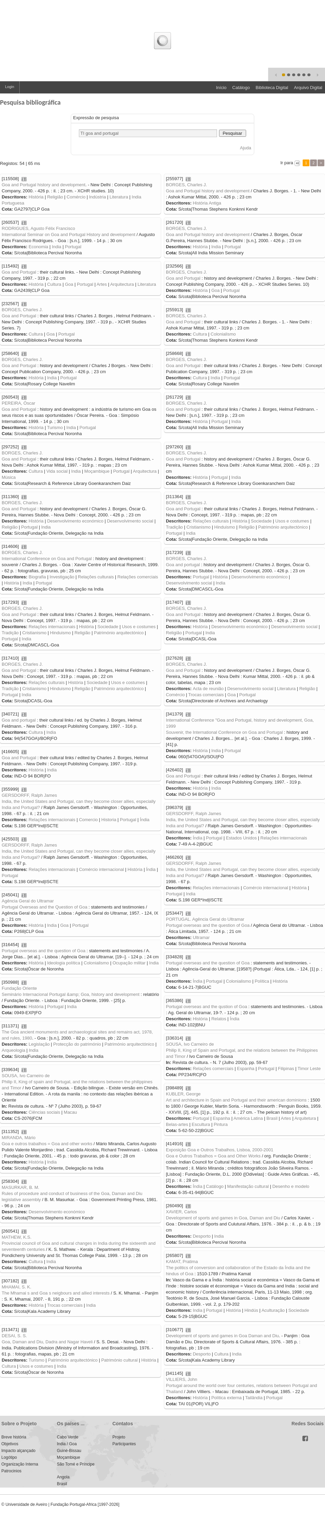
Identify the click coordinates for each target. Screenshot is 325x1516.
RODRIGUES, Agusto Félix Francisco (38, 228)
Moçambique (96, 471)
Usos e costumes (292, 521)
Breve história (13, 1437)
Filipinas (286, 1068)
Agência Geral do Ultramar (28, 900)
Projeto (118, 1437)
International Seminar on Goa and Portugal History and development (68, 234)
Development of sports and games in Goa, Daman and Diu (223, 1217)
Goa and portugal (183, 564)
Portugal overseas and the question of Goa (208, 925)
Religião (55, 196)
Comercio (88, 819)
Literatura (118, 196)
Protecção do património (77, 1044)
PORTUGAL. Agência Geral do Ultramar (205, 919)
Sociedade (261, 521)
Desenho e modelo (290, 1186)
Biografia (37, 576)
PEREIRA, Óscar (18, 403)
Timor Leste (309, 1068)
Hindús (251, 1310)
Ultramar (201, 937)
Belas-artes (177, 1124)
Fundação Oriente (19, 988)
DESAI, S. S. (14, 1335)
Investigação (61, 576)
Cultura (54, 284)
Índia (144, 819)
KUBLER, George (183, 1093)
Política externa (226, 1397)
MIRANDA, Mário (19, 1137)
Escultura (201, 1124)
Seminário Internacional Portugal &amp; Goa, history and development (70, 994)
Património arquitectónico (283, 527)
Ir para (287, 162)
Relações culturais (211, 521)
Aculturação (273, 1310)
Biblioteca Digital (272, 87)
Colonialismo (223, 334)
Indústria (97, 196)
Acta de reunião (208, 688)
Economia (38, 246)
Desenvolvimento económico (75, 521)
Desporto (202, 1236)
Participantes (124, 1444)
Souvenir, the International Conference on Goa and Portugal (224, 732)
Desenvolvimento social (130, 521)
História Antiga (207, 203)
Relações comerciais (137, 576)
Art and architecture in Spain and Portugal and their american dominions (236, 1100)
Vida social (57, 471)
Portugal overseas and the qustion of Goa (206, 1006)
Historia (108, 819)
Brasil (272, 1118)
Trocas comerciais (206, 694)
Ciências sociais (44, 1112)
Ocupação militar (129, 962)
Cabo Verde (67, 1437)
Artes (101, 284)
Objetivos (9, 1444)
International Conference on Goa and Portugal (47, 558)
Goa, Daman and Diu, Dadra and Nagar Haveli (47, 1341)
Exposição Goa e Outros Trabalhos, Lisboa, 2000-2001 (219, 1149)
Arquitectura (122, 284)
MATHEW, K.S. (16, 1237)
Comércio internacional (101, 869)
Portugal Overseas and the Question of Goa (44, 907)
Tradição (174, 527)
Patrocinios (11, 1471)
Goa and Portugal (19, 272)
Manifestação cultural (248, 1186)
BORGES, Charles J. (186, 184)
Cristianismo (199, 527)
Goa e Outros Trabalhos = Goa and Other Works (213, 1155)
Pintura (221, 1124)
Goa (69, 284)
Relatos (218, 1018)
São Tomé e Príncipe (75, 1464)
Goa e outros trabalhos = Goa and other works (47, 1143)
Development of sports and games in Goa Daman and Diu (222, 1335)
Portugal (73, 246)
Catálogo (241, 87)
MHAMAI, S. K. (16, 1286)
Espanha (245, 1068)
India (56, 246)
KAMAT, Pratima (182, 1261)
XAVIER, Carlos (181, 1211)
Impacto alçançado (18, 1450)
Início (221, 87)
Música (9, 477)
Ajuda (245, 147)
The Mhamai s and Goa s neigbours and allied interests (56, 1293)
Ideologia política (63, 962)
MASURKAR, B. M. (20, 1187)
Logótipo (9, 1457)
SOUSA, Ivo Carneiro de (190, 1044)
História (35, 196)
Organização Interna (19, 1464)
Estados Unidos (241, 837)
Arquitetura (305, 1118)
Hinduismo (224, 527)
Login (9, 87)
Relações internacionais (51, 626)
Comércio (76, 196)
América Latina (248, 1118)
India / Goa (67, 1444)
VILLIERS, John (181, 1379)
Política (262, 981)
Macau (70, 1112)
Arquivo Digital (308, 87)
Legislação (38, 1044)
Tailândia (253, 1397)
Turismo (55, 427)
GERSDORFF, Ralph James (29, 795)
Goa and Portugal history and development (43, 184)
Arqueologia (13, 1050)
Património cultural (119, 1360)
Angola (63, 1477)
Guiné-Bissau (69, 1450)
